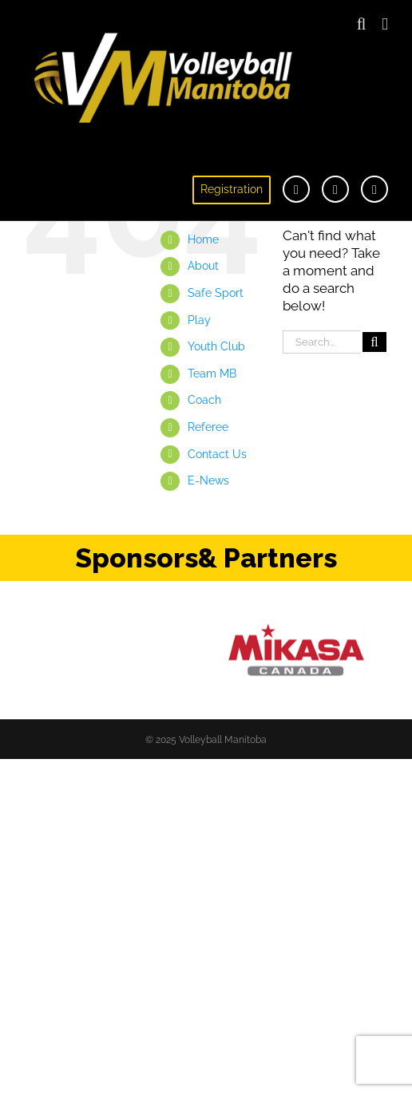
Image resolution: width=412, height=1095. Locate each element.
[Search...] (322, 342)
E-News (208, 480)
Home (203, 239)
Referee (208, 427)
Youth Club (216, 346)
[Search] (374, 342)
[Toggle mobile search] (361, 24)
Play (199, 320)
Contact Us (217, 454)
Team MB (212, 373)
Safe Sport (216, 293)
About (203, 265)
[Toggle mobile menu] (385, 24)
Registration (231, 189)
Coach (204, 399)
